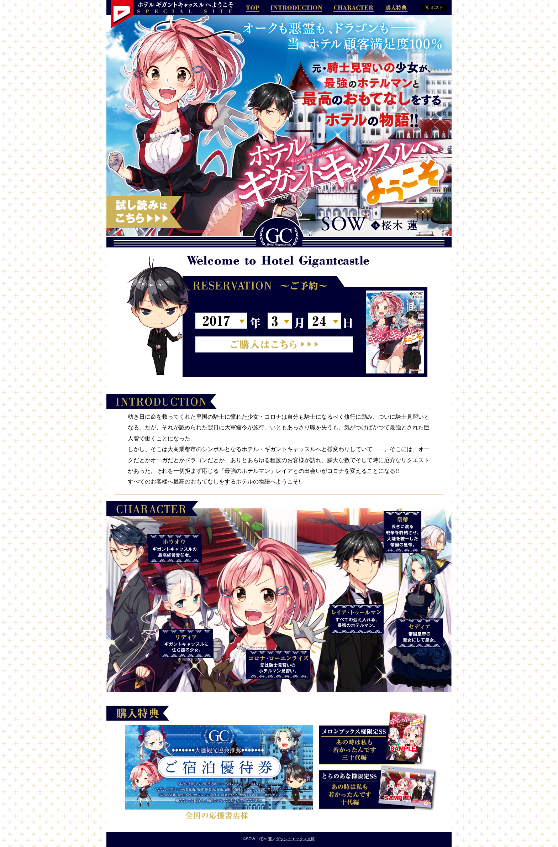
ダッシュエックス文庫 (295, 839)
